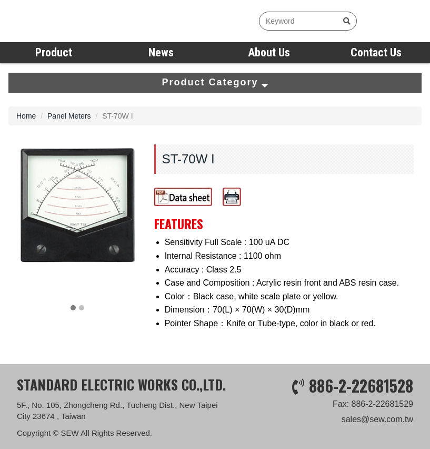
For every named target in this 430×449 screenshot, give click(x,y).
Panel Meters (69, 116)
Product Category (215, 82)
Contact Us (376, 52)
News (161, 52)
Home (26, 116)
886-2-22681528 (361, 389)
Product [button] (53, 52)
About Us (269, 52)
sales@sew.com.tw (377, 422)
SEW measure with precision (71, 21)
